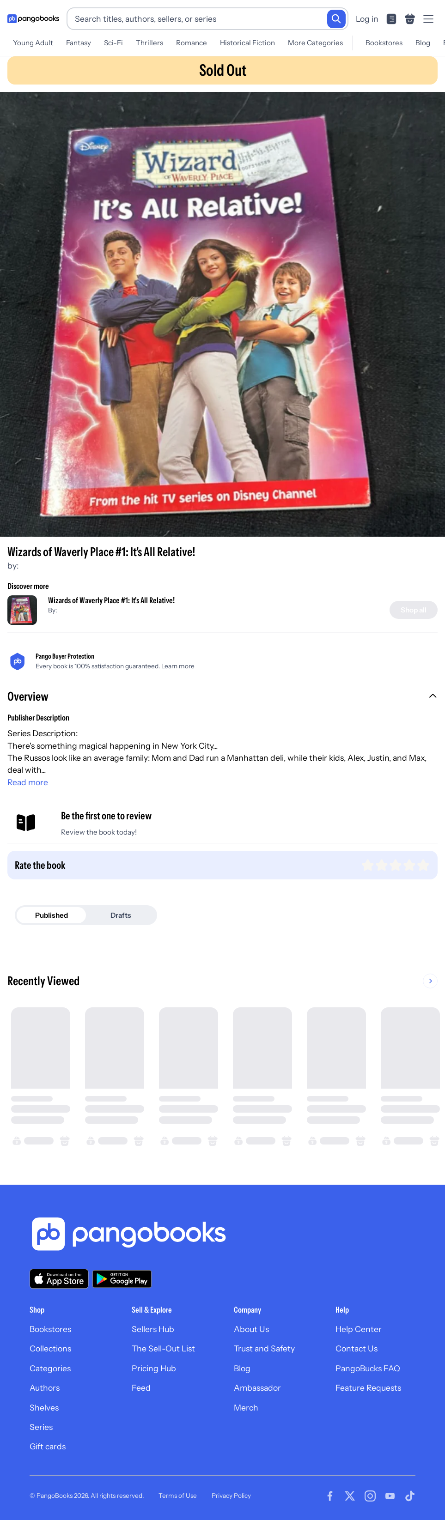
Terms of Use (177, 1495)
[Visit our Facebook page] (329, 1496)
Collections (50, 1348)
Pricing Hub (154, 1368)
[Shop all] (414, 610)
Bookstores (384, 42)
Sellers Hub (153, 1329)
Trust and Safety (264, 1348)
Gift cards (48, 1446)
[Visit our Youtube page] (390, 1496)
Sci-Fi (113, 42)
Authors (45, 1388)
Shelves (44, 1407)
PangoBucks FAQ (367, 1368)
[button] (222, 697)
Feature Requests (368, 1388)
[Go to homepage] (33, 19)
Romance (191, 42)
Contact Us (356, 1348)
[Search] (336, 19)
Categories (50, 1368)
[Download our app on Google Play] (122, 1279)
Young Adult (33, 42)
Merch (246, 1407)
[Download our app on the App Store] (59, 1279)
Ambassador (257, 1388)
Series (41, 1427)
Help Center (358, 1329)
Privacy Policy (231, 1495)
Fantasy (78, 42)
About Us (251, 1329)
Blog (422, 42)
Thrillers (149, 42)
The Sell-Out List (163, 1348)
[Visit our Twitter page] (349, 1496)
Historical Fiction (247, 42)
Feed (141, 1388)
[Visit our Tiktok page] (409, 1496)
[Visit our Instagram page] (370, 1496)
